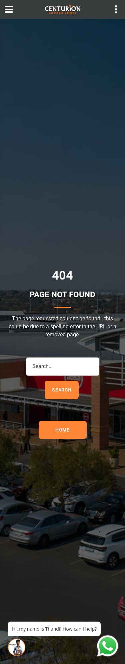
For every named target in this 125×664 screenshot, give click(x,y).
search (62, 389)
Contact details (112, 9)
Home (62, 430)
